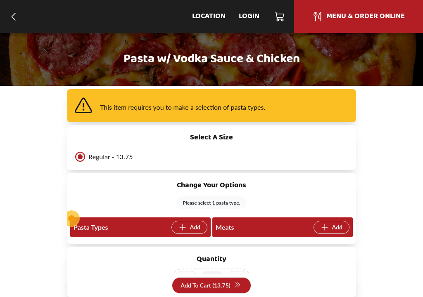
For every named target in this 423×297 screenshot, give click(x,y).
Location (209, 16)
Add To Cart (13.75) (210, 285)
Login (249, 16)
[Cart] (280, 16)
